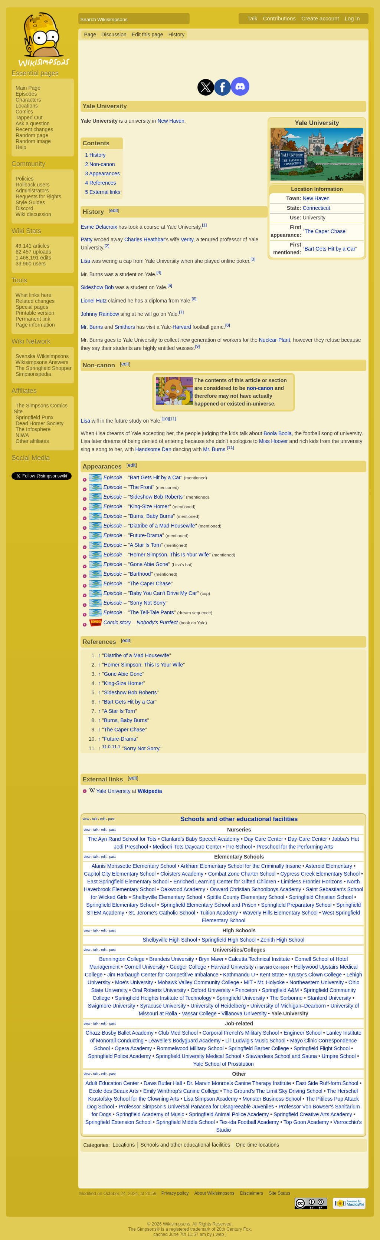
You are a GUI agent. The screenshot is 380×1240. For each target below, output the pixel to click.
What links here (33, 295)
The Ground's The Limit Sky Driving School (272, 1091)
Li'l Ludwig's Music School (255, 1041)
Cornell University (144, 967)
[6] (193, 298)
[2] (107, 245)
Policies (24, 179)
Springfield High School (229, 940)
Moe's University (134, 982)
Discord (24, 208)
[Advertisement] (41, 592)
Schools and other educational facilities (239, 819)
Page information (35, 325)
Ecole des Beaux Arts (113, 1091)
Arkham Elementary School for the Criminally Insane (241, 866)
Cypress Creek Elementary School (320, 874)
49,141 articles (32, 246)
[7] (181, 312)
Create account (320, 18)
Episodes (26, 94)
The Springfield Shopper (44, 368)
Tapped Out (29, 117)
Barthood (140, 574)
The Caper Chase (325, 231)
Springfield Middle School (185, 1122)
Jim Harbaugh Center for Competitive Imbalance (163, 975)
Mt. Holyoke (271, 982)
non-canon (260, 388)
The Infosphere (33, 429)
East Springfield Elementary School (127, 881)
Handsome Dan (153, 449)
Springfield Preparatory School (296, 905)
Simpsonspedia (33, 374)
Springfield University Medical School (198, 1056)
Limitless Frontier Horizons (312, 881)
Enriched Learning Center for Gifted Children (224, 881)
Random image (33, 141)
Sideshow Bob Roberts (156, 497)
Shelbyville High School (170, 940)
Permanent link (33, 319)
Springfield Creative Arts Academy (312, 1114)
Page (90, 34)
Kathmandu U (239, 975)
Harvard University (232, 967)
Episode (113, 477)
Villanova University (244, 1013)
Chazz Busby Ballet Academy (120, 1033)
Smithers (124, 327)
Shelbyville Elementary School (167, 897)
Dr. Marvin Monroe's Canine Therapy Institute (239, 1083)
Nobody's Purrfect (157, 622)
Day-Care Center (307, 839)
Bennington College (121, 959)
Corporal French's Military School (241, 1033)
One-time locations (257, 1145)
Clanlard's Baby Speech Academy (200, 839)
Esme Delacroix (99, 226)
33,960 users (31, 264)
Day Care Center (263, 839)
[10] (165, 418)
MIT (248, 982)
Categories (95, 1145)
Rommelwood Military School (190, 1048)
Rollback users (33, 185)
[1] (204, 224)
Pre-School (239, 847)
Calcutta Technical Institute (259, 959)
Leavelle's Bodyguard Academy (184, 1041)
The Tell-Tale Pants (152, 612)
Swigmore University (111, 1006)
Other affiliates (32, 441)
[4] (159, 272)
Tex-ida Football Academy (249, 1122)
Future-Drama (146, 535)
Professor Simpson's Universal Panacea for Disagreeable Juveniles (196, 1107)
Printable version (35, 313)
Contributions (279, 18)
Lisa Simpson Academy (211, 1099)
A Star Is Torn (145, 545)
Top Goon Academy (306, 1122)
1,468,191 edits (33, 258)
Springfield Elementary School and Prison (208, 905)
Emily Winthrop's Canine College (181, 1091)
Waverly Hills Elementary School (280, 913)
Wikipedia (150, 791)
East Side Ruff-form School (327, 1083)
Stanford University (329, 998)
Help (21, 147)
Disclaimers (251, 1193)
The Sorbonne (286, 998)
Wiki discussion (33, 214)
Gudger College (188, 967)
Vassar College (199, 1013)
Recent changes (34, 129)
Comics (24, 112)
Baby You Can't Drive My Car (163, 593)
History (176, 34)
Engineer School (303, 1033)
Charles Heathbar (144, 239)
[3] (252, 259)
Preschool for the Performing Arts (294, 847)
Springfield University (240, 998)
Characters (28, 100)
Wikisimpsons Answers (42, 362)
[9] (197, 346)
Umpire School (339, 1056)
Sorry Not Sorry (148, 603)
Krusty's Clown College (315, 975)
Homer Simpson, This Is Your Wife (169, 555)
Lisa (85, 261)
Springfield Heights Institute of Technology (163, 998)
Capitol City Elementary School (119, 874)
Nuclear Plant (274, 340)
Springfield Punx (34, 417)
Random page (32, 135)
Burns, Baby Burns (151, 516)
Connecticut (316, 208)
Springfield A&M (280, 990)
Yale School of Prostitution (223, 1064)
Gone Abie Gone (149, 564)
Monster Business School (271, 1099)
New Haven (316, 198)
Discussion (114, 34)
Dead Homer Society (39, 423)
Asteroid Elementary (328, 866)
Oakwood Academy (182, 889)
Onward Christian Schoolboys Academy (255, 889)
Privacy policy (175, 1193)
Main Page (28, 88)
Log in (352, 18)
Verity (187, 239)
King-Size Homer (149, 506)
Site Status (279, 1193)
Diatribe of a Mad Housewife (162, 526)
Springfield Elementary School (121, 905)
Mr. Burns (92, 327)
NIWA (22, 435)
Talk (253, 18)
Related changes (35, 301)
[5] (169, 285)
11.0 (106, 746)
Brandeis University (171, 959)
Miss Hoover (273, 441)
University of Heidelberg (218, 1006)
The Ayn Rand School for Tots (122, 839)
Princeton (246, 990)
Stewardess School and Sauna (281, 1056)
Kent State (271, 975)
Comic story (117, 622)
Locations (27, 106)
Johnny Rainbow (100, 314)
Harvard (182, 327)
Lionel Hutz (94, 301)
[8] (227, 325)
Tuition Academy (219, 913)
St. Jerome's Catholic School (162, 913)
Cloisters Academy (181, 874)
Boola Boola (277, 433)
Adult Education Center (112, 1083)
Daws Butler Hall (163, 1083)
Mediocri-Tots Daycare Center (187, 847)
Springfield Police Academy (119, 1056)
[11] (172, 418)
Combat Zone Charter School (242, 874)
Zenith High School (282, 940)
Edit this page (147, 34)
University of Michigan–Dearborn (288, 1006)
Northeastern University (316, 982)
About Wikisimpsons (214, 1193)
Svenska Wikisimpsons (42, 356)
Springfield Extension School (118, 1122)
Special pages (32, 307)
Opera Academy (133, 1048)
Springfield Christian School (321, 897)
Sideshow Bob (97, 287)
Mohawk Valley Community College (198, 982)
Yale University (113, 791)
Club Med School (178, 1033)
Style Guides (30, 202)
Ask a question (33, 123)
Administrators (32, 191)
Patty (86, 239)
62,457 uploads (33, 252)
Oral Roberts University (159, 990)
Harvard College (272, 967)
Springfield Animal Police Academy (229, 1114)
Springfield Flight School (322, 1048)
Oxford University (210, 990)
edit (114, 210)
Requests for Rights (38, 196)
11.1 (116, 746)
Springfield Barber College (258, 1048)
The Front (141, 487)
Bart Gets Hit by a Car (330, 249)
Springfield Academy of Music (150, 1114)
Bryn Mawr (211, 959)
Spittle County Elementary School (246, 897)
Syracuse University (163, 1006)
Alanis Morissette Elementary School (134, 866)
